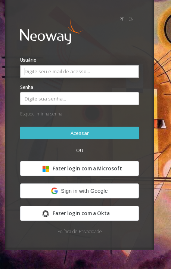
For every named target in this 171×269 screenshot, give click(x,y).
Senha (26, 87)
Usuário (28, 60)
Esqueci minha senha (41, 114)
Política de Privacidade (79, 231)
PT (121, 19)
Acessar (80, 133)
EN (131, 19)
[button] (79, 190)
